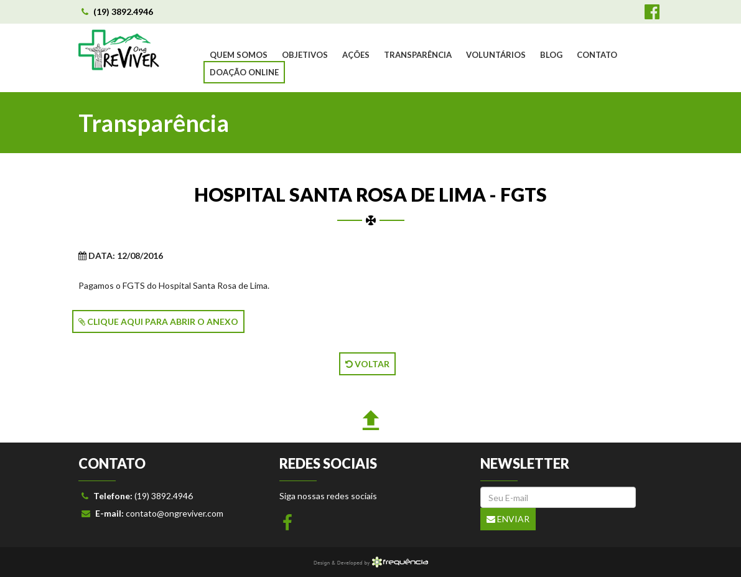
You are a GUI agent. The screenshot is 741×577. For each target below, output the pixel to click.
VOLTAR (367, 364)
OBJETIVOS (305, 55)
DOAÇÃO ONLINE (244, 72)
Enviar (508, 519)
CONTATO (597, 55)
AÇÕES (356, 55)
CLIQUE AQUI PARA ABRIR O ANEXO (158, 321)
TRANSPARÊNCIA (418, 55)
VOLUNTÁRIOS (496, 55)
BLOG (551, 55)
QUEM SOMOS (239, 55)
